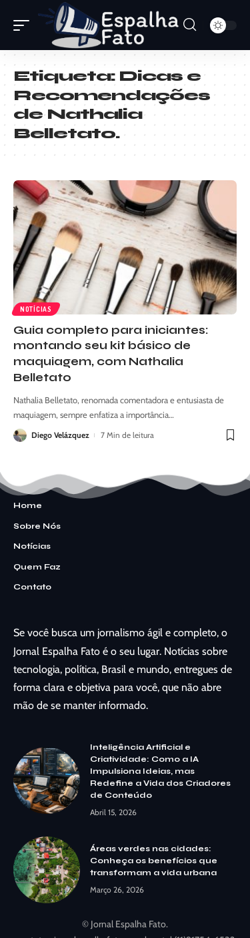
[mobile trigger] (24, 25)
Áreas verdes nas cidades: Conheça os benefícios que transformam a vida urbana (153, 860)
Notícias (36, 309)
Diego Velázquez (60, 435)
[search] (189, 24)
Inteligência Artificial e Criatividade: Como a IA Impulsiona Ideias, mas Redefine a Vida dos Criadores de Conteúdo (160, 771)
